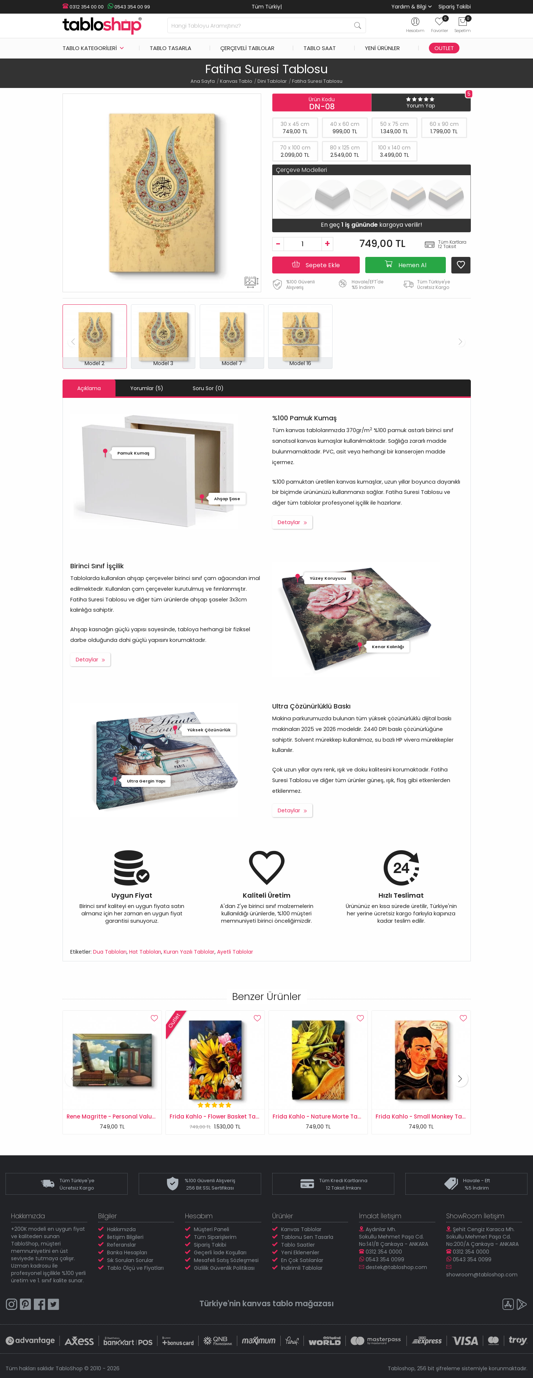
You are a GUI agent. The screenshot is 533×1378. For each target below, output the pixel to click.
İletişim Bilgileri (125, 1237)
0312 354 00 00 (83, 7)
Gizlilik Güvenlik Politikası (224, 1268)
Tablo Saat (319, 48)
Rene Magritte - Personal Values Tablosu (125, 1116)
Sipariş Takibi (454, 6)
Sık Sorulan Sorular (130, 1260)
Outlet (444, 48)
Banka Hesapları (127, 1252)
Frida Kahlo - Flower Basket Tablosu (220, 1116)
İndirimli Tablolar (302, 1268)
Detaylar (289, 522)
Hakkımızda (121, 1229)
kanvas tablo (267, 1303)
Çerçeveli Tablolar (247, 48)
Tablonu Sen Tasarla (307, 1237)
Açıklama (89, 388)
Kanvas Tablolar (301, 1229)
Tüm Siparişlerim (215, 1237)
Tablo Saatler (298, 1244)
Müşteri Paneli (211, 1229)
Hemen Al (405, 264)
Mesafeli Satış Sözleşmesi (226, 1260)
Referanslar (121, 1244)
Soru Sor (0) (208, 388)
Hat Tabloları (145, 951)
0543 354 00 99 (128, 7)
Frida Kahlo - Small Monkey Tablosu (427, 1116)
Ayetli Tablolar (235, 951)
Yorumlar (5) (146, 388)
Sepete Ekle (316, 264)
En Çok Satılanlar (302, 1260)
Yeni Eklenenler (300, 1252)
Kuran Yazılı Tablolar (189, 951)
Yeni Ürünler (382, 48)
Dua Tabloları (110, 951)
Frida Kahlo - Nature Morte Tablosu (323, 1116)
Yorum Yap (420, 105)
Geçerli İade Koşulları (220, 1252)
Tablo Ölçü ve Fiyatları (135, 1268)
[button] (460, 1078)
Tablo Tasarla (170, 48)
